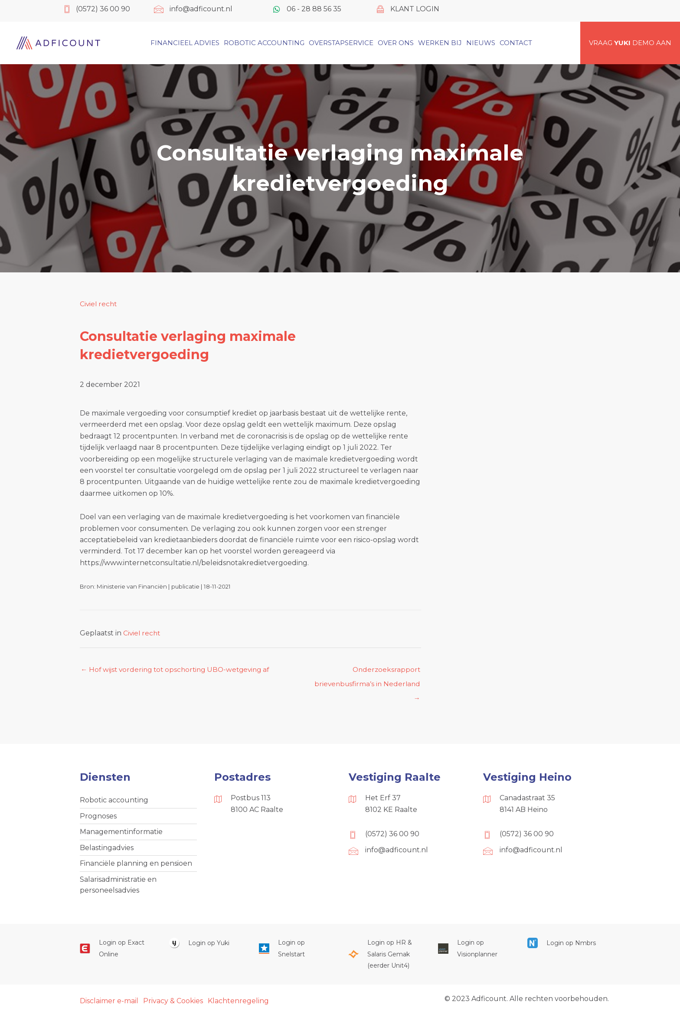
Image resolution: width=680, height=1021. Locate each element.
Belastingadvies (107, 850)
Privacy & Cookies (173, 1005)
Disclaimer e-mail (109, 1005)
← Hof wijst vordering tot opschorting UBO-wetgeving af (179, 670)
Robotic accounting (114, 802)
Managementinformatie (121, 834)
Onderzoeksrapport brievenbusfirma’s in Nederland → (365, 672)
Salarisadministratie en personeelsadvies (118, 888)
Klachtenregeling (238, 1005)
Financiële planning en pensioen (136, 867)
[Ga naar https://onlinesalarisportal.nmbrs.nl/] (563, 947)
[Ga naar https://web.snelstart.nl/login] (295, 953)
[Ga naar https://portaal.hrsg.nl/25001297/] (384, 959)
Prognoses (98, 818)
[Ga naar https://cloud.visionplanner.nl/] (474, 953)
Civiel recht (99, 304)
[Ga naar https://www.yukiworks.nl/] (205, 947)
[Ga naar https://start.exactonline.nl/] (116, 953)
